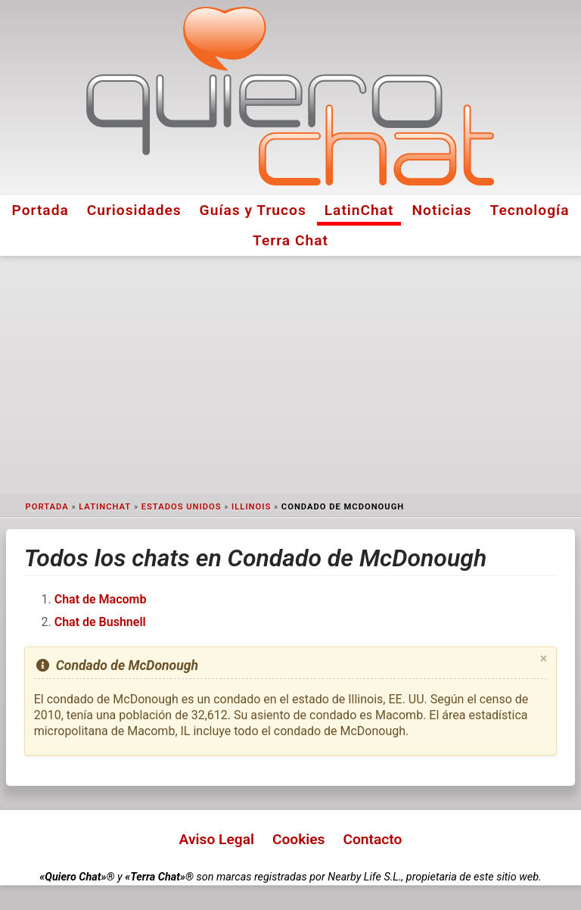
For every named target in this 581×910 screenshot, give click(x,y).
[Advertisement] (290, 375)
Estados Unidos (181, 507)
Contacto (372, 839)
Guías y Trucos (253, 210)
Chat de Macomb (100, 599)
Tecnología (530, 210)
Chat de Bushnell (100, 622)
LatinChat (359, 210)
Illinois (251, 507)
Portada (39, 210)
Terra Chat (290, 240)
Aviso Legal (216, 839)
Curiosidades (134, 210)
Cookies (298, 839)
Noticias (442, 210)
